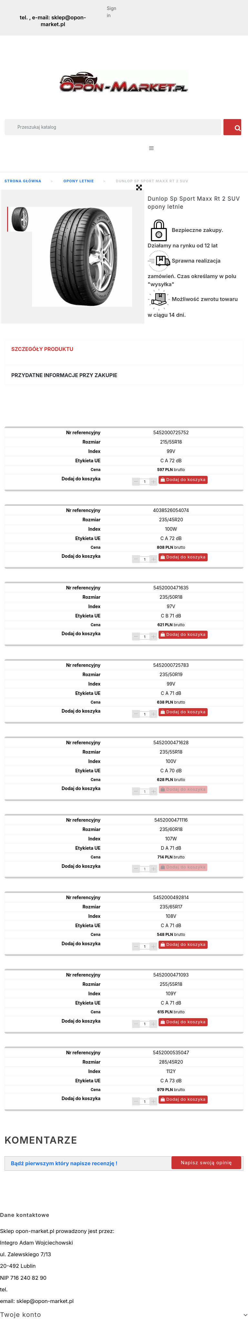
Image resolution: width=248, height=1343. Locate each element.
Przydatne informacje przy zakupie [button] (64, 375)
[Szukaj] (113, 127)
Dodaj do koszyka (183, 479)
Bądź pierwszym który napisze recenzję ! (64, 1163)
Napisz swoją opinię (206, 1162)
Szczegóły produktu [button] (42, 349)
